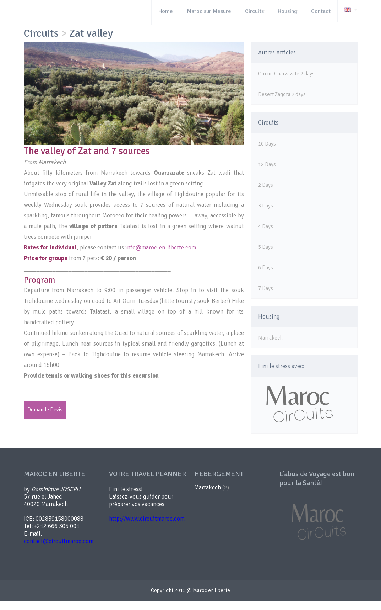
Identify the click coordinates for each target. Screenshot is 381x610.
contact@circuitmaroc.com (58, 541)
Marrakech (270, 338)
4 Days (265, 226)
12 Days (267, 164)
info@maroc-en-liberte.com (160, 247)
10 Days (267, 144)
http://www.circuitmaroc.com (147, 518)
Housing (269, 316)
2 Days (265, 185)
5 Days (265, 247)
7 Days (265, 288)
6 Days (265, 267)
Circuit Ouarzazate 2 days (286, 73)
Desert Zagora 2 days (282, 94)
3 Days (265, 206)
